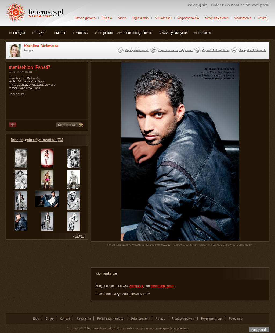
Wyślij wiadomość (137, 50)
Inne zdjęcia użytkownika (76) (37, 140)
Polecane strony (211, 318)
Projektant (105, 33)
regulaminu (180, 328)
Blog (36, 318)
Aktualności (163, 18)
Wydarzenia (242, 18)
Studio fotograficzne (137, 33)
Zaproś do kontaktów (215, 50)
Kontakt (65, 318)
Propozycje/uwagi (183, 318)
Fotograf (19, 33)
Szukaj (262, 18)
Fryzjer (41, 33)
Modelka (81, 33)
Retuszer (204, 33)
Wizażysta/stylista (175, 33)
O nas (49, 318)
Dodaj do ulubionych (252, 50)
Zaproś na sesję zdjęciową (175, 50)
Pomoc (160, 318)
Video (122, 18)
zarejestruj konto (162, 286)
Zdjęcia (107, 18)
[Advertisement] (46, 276)
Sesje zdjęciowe (216, 18)
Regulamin (84, 318)
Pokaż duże (16, 94)
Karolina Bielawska (41, 46)
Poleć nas (235, 318)
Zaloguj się (197, 5)
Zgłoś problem (140, 318)
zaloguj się (137, 286)
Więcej (80, 236)
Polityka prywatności (110, 318)
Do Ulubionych (67, 124)
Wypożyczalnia (188, 18)
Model (60, 33)
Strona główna (85, 18)
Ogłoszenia (140, 18)
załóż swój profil (240, 5)
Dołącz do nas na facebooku (259, 329)
